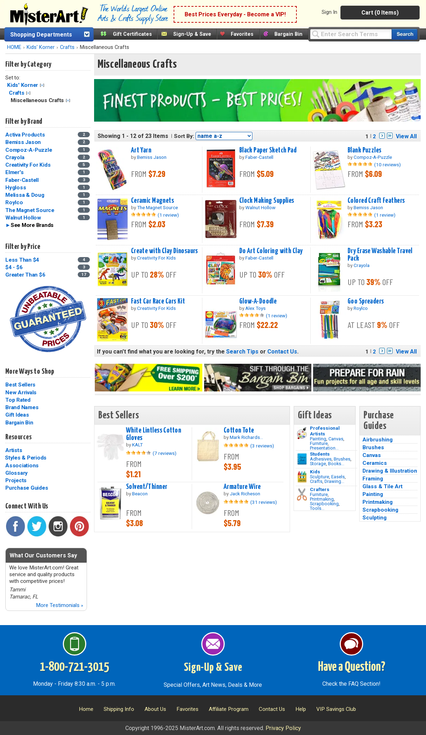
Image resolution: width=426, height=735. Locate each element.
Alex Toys (255, 308)
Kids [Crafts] (315, 471)
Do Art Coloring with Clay (271, 251)
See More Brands (32, 225)
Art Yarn (141, 150)
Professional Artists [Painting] (325, 430)
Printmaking (322, 499)
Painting (318, 438)
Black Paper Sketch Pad (268, 150)
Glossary (16, 473)
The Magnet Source (29, 210)
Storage (318, 463)
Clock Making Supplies (266, 200)
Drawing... (334, 481)
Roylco (14, 202)
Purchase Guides (26, 488)
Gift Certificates (132, 34)
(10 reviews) (387, 164)
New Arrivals (21, 392)
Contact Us (282, 351)
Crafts (67, 47)
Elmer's (14, 172)
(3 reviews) (262, 446)
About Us (155, 709)
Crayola (14, 157)
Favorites (242, 34)
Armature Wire (242, 486)
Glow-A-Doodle (258, 301)
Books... (336, 463)
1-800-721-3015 (74, 667)
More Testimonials (59, 605)
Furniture (319, 443)
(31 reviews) (263, 502)
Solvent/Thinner (146, 486)
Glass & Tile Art (382, 486)
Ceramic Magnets (152, 200)
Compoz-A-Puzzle (28, 150)
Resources (18, 437)
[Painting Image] (302, 433)
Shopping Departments (41, 34)
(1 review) (168, 215)
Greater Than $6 (25, 275)
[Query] (351, 34)
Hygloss (15, 187)
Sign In (329, 12)
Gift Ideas (17, 415)
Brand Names (21, 407)
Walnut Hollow (23, 218)
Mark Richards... (246, 437)
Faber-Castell (22, 180)
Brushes (342, 459)
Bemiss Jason (23, 142)
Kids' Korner (41, 47)
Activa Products (25, 135)
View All (406, 136)
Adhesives (321, 459)
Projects (16, 480)
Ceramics (374, 463)
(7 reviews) (164, 453)
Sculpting (374, 517)
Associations (22, 465)
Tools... (317, 508)
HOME (14, 47)
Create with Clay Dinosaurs (164, 251)
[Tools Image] (302, 494)
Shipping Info (119, 709)
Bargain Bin (288, 34)
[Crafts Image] (302, 476)
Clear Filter (42, 85)
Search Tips (242, 351)
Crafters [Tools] (319, 489)
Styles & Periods (26, 458)
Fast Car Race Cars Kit (158, 301)
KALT (137, 444)
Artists (13, 450)
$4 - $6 (13, 267)
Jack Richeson (245, 493)
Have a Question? (351, 667)
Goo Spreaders (366, 301)
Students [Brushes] (320, 454)
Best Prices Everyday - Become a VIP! (235, 14)
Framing (372, 478)
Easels (338, 476)
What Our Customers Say (43, 555)
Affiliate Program (228, 709)
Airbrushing (377, 439)
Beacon (140, 493)
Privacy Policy (283, 728)
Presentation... (324, 448)
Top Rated (18, 400)
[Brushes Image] (302, 459)
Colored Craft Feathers (376, 200)
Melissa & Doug (24, 195)
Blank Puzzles (365, 150)
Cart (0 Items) (380, 12)
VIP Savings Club (336, 709)
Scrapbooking (324, 503)
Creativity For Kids (27, 165)
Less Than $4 (22, 260)
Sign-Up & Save (192, 34)
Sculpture (319, 476)
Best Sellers (20, 385)
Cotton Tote (239, 430)
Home (86, 709)
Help (300, 709)
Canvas (335, 438)
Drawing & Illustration (389, 471)
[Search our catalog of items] (404, 34)
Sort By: (184, 136)
